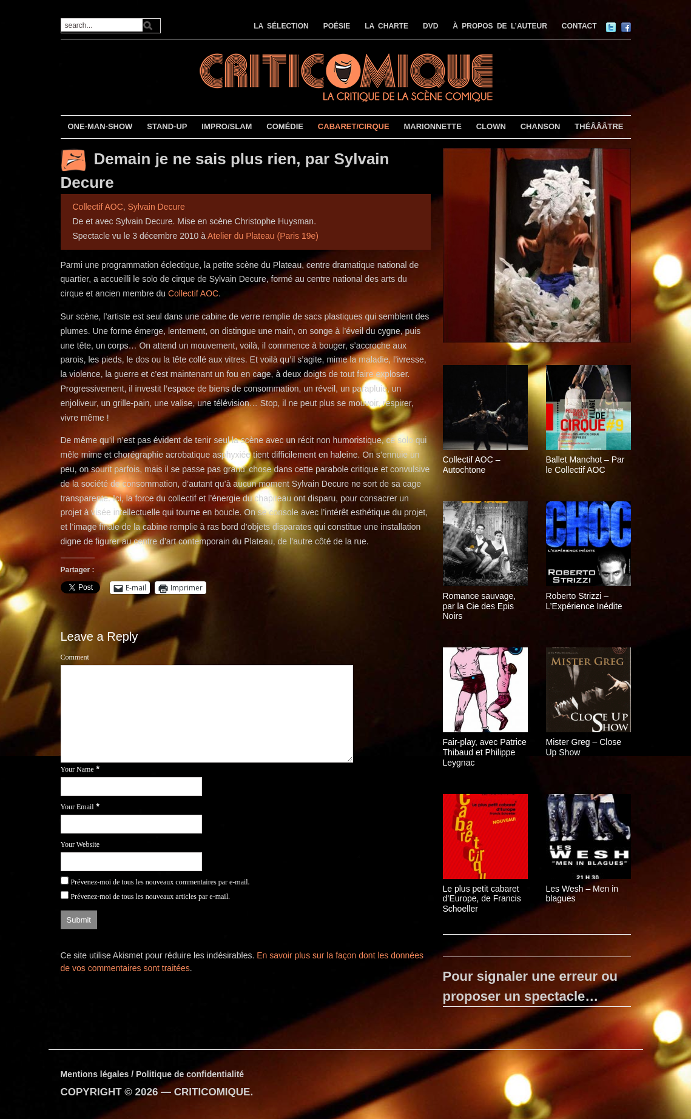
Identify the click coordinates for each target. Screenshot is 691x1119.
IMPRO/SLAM (226, 126)
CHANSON (541, 126)
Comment (75, 657)
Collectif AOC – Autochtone (472, 465)
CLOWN (491, 126)
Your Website (80, 844)
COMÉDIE (284, 126)
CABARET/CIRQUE (353, 126)
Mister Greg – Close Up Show (583, 747)
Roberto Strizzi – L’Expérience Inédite (584, 601)
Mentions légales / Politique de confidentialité (152, 1074)
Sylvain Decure (156, 207)
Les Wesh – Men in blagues (582, 894)
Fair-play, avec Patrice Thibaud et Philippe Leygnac (485, 752)
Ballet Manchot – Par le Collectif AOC (585, 465)
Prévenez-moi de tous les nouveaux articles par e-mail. (150, 896)
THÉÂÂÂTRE (599, 126)
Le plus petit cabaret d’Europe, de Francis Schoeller (482, 899)
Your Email (77, 807)
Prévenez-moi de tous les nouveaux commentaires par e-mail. (159, 882)
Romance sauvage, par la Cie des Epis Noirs (479, 606)
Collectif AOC (98, 207)
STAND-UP (167, 126)
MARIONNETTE (432, 126)
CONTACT (579, 26)
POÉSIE (337, 26)
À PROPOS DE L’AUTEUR (500, 26)
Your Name (77, 769)
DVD (430, 26)
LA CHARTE (386, 26)
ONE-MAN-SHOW (99, 126)
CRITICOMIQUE (212, 1092)
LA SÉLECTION (281, 26)
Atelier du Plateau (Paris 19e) (263, 236)
